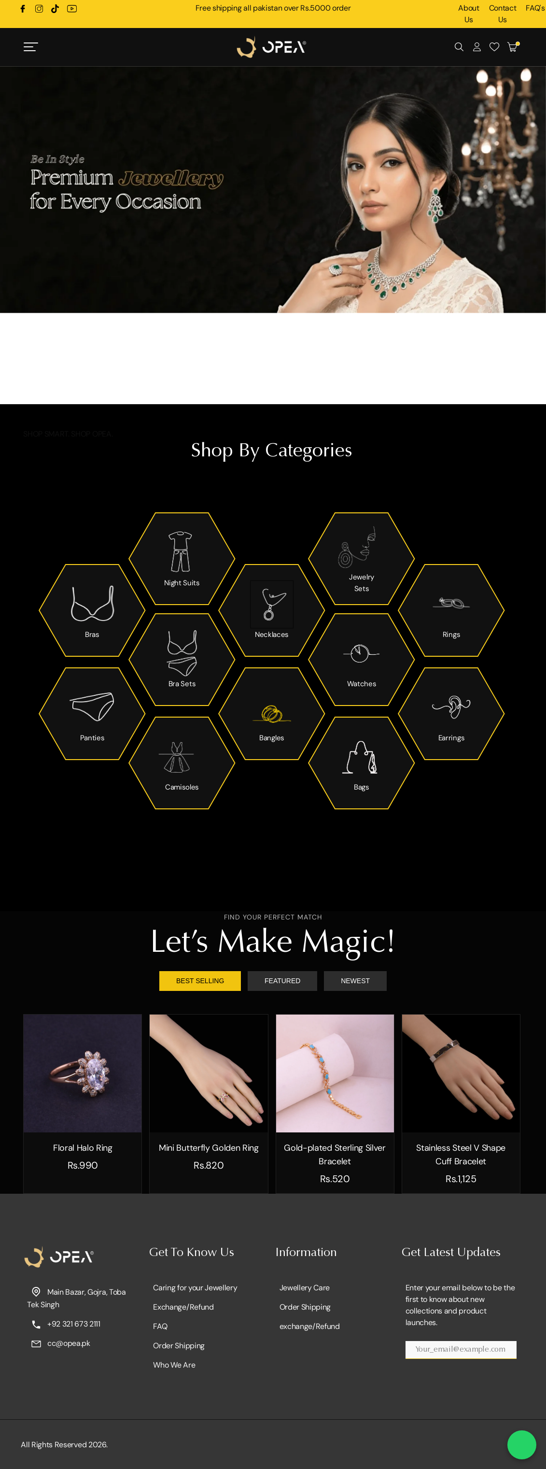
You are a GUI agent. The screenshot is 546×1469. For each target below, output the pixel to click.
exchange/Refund (310, 1326)
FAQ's (535, 8)
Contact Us (503, 14)
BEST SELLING (200, 981)
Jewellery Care (305, 1288)
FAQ (160, 1326)
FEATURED (282, 981)
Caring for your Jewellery (195, 1288)
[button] (263, 390)
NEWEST (355, 981)
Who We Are (174, 1365)
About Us (468, 14)
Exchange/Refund (183, 1307)
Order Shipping (179, 1346)
